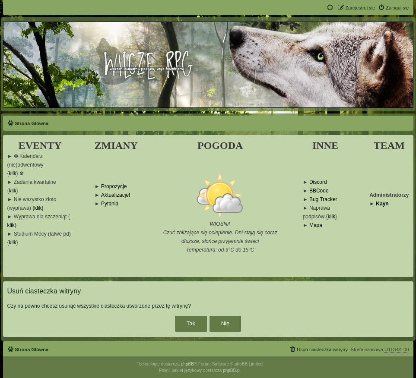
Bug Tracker (323, 199)
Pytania (109, 204)
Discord (318, 182)
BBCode (319, 191)
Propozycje (114, 186)
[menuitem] (393, 8)
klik (12, 173)
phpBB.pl (232, 370)
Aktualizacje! (115, 195)
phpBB (187, 364)
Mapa (315, 225)
